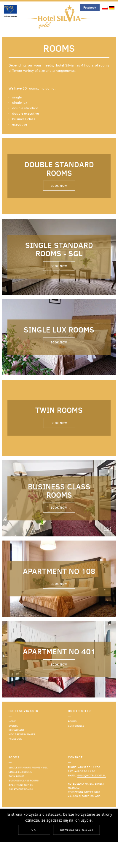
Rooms (72, 721)
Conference (76, 726)
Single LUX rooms (20, 772)
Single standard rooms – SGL (28, 767)
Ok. (34, 830)
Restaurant (16, 730)
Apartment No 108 (21, 785)
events (13, 726)
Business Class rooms (24, 780)
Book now (59, 186)
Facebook (89, 7)
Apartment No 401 (21, 789)
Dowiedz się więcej (76, 830)
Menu (8, 7)
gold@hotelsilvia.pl (91, 775)
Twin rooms (16, 776)
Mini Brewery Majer (22, 734)
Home (12, 721)
